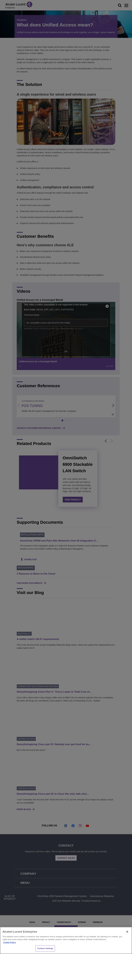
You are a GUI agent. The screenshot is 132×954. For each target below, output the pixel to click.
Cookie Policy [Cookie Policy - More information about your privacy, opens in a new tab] (9, 942)
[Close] (127, 931)
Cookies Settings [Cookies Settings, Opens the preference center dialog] (45, 948)
